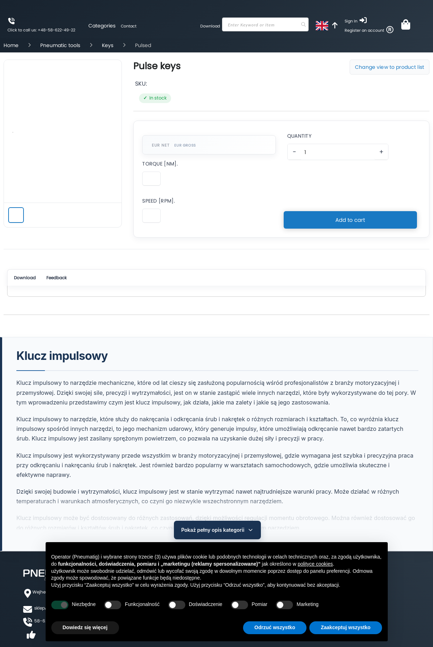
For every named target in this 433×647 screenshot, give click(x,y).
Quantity (299, 135)
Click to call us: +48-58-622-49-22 (41, 30)
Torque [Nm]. (160, 163)
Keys (108, 45)
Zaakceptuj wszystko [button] (345, 627)
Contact (127, 26)
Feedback (65, 278)
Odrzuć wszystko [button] (274, 627)
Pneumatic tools (61, 45)
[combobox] (264, 24)
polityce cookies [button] (315, 564)
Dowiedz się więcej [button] (85, 627)
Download (207, 26)
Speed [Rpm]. (158, 200)
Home (12, 45)
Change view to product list (389, 67)
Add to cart (350, 216)
